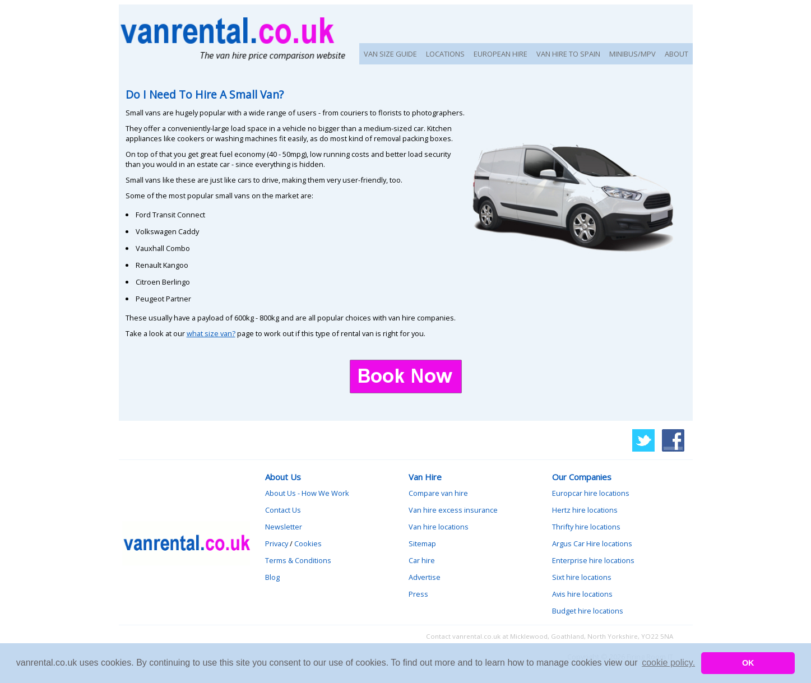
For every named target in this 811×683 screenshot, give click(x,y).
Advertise (425, 577)
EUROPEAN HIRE (500, 54)
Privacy (276, 543)
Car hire (422, 560)
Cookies (308, 543)
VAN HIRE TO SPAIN (568, 54)
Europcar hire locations (590, 493)
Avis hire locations (582, 594)
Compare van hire (438, 493)
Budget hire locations (587, 611)
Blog (272, 577)
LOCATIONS (445, 54)
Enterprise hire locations (593, 560)
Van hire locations (439, 527)
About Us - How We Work (307, 493)
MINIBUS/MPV (632, 54)
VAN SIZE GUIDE (390, 54)
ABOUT (676, 54)
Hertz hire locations (585, 510)
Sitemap (422, 543)
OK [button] (748, 662)
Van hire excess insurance (453, 510)
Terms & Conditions (298, 560)
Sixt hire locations (581, 577)
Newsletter (283, 527)
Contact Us (283, 510)
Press (418, 594)
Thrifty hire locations (586, 527)
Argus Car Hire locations (592, 543)
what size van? (211, 333)
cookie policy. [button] (668, 662)
